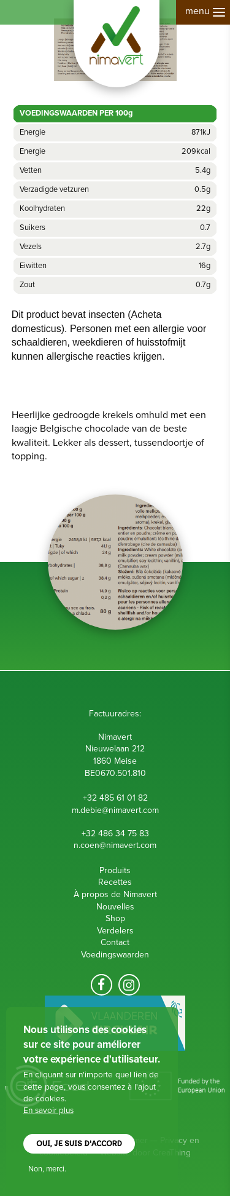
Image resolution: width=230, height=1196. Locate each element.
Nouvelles (115, 906)
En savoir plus (48, 1110)
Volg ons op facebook (101, 985)
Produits (115, 870)
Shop (115, 918)
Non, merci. (47, 1169)
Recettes (115, 882)
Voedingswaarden (115, 954)
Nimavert (116, 43)
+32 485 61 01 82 (115, 798)
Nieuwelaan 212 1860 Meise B (115, 760)
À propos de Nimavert (115, 894)
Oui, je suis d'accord (79, 1144)
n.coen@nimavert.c (109, 845)
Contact (115, 942)
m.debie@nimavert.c (109, 810)
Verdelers (115, 930)
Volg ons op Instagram (129, 985)
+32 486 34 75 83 (115, 833)
